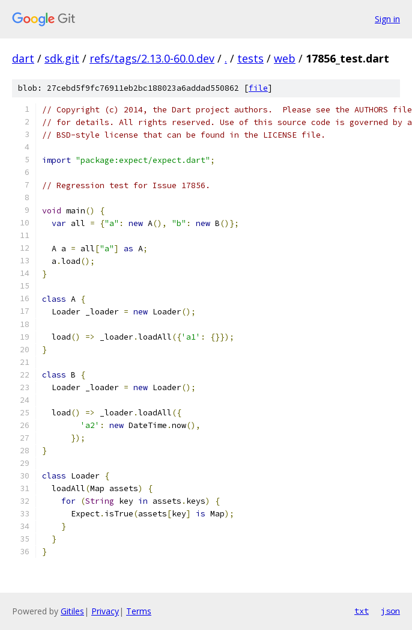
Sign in (387, 19)
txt (361, 610)
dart (23, 58)
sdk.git (61, 58)
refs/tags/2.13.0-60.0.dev (151, 58)
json (390, 610)
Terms (138, 611)
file (258, 88)
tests (250, 58)
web (284, 58)
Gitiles (72, 611)
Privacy (105, 611)
